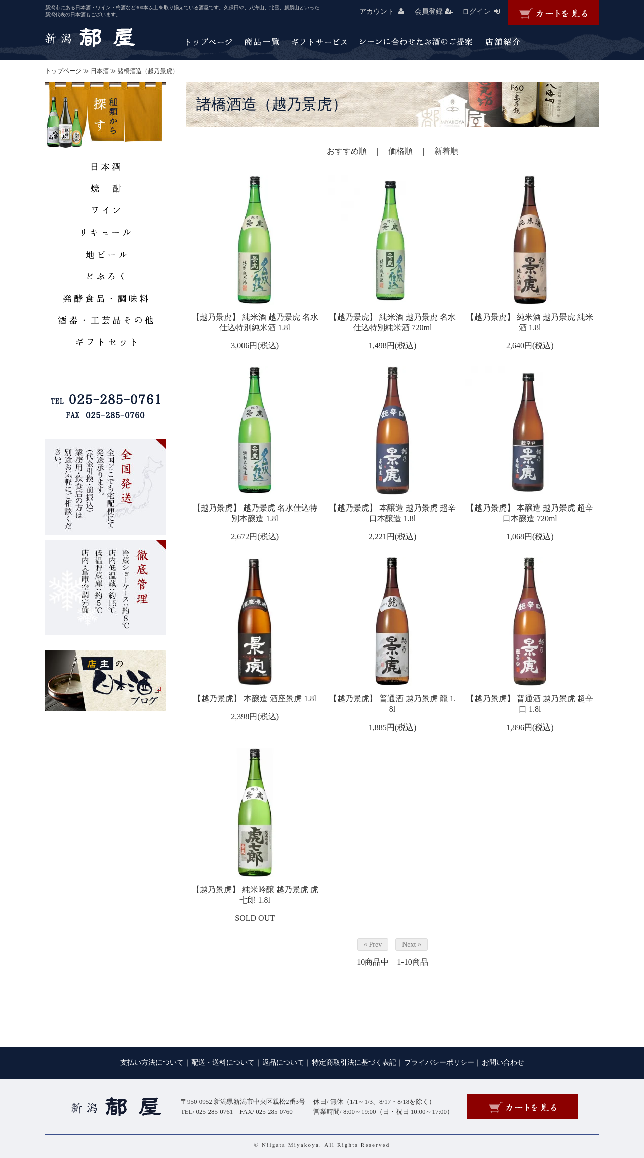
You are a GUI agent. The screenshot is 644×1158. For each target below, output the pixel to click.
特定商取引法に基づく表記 (354, 1062)
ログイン (485, 11)
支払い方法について (152, 1062)
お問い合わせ (503, 1062)
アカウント (385, 11)
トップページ (63, 71)
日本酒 (100, 71)
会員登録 (437, 11)
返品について (283, 1062)
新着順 (446, 151)
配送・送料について (223, 1062)
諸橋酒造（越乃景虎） (148, 71)
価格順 (400, 151)
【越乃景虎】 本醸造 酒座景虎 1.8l (254, 698)
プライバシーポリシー (439, 1062)
